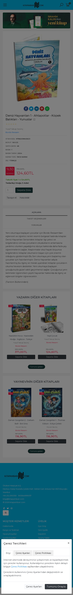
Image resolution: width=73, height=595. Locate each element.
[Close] (68, 543)
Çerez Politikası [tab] (43, 553)
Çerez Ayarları (34, 586)
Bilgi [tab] (8, 553)
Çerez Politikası (19, 566)
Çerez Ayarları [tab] (23, 553)
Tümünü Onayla (56, 586)
